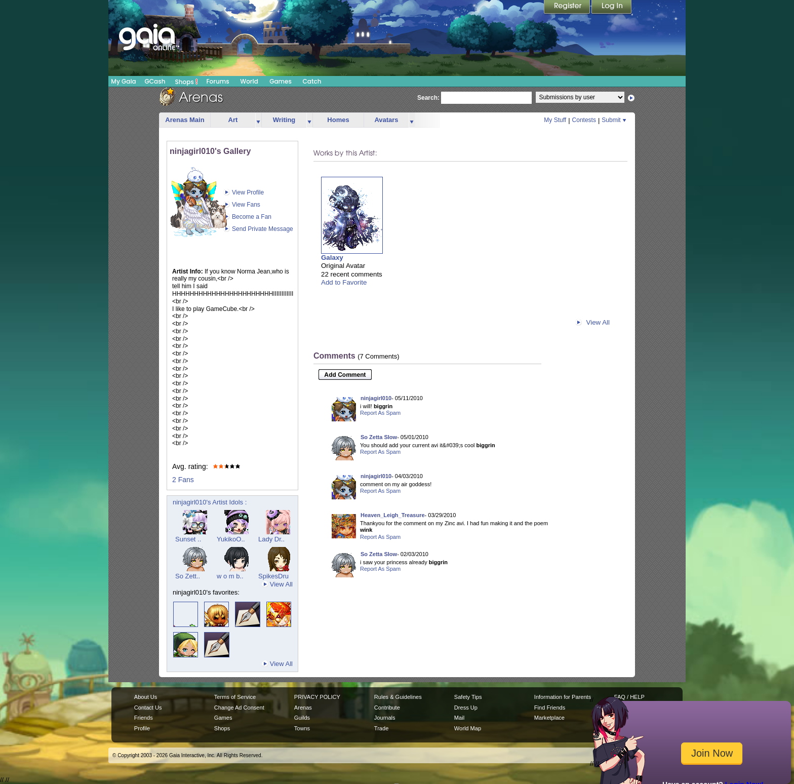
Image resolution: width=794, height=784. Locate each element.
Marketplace (549, 718)
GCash (155, 81)
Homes (338, 120)
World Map (467, 728)
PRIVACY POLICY (317, 697)
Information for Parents (562, 697)
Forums (217, 81)
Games (280, 81)
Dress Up (466, 707)
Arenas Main (184, 120)
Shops (186, 81)
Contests (584, 120)
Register (567, 7)
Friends (143, 718)
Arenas (303, 707)
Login (611, 7)
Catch (312, 81)
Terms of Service (235, 697)
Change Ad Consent (239, 707)
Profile (142, 728)
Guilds (302, 718)
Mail (459, 718)
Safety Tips (468, 697)
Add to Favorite (344, 282)
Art (233, 120)
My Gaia (123, 81)
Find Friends (549, 707)
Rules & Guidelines (398, 697)
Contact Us (148, 707)
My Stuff (555, 120)
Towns (302, 728)
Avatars (386, 120)
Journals (384, 718)
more (258, 120)
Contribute (387, 707)
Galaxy (332, 257)
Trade (381, 728)
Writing (284, 120)
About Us (145, 697)
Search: (428, 97)
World (249, 81)
